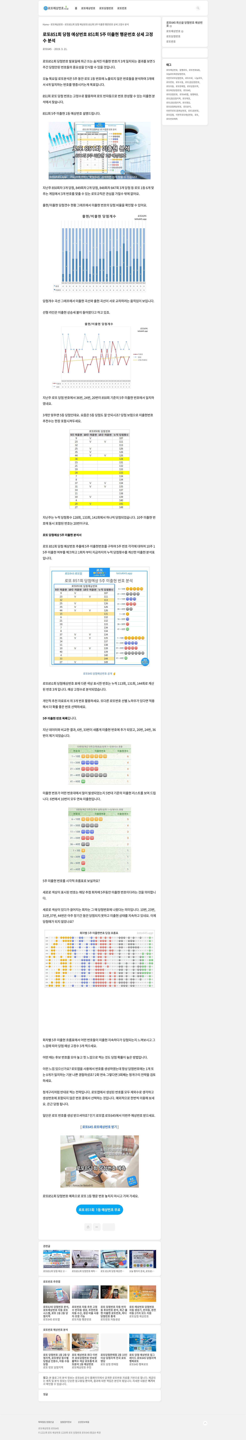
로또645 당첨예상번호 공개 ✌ (99, 673)
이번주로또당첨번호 (174, 77)
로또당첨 (170, 114)
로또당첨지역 (192, 86)
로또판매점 (180, 86)
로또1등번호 (193, 110)
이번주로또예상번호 (184, 114)
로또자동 (170, 86)
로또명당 (186, 102)
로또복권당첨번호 (173, 90)
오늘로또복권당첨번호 (175, 73)
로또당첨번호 (106, 8)
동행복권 (194, 94)
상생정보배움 (83, 1422)
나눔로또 (198, 77)
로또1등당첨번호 (192, 82)
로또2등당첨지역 (173, 98)
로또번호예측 (172, 118)
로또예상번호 (88, 8)
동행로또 (183, 69)
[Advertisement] (100, 1015)
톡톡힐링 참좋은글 (46, 1422)
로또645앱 (183, 94)
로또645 (186, 90)
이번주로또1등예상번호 (176, 110)
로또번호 (122, 8)
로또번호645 (194, 69)
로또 (196, 114)
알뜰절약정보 (66, 1422)
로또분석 (187, 106)
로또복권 (186, 98)
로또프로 (189, 77)
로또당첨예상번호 (173, 106)
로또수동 (179, 82)
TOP (205, 1423)
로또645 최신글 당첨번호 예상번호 (184, 24)
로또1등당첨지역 (173, 102)
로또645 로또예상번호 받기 (99, 1127)
